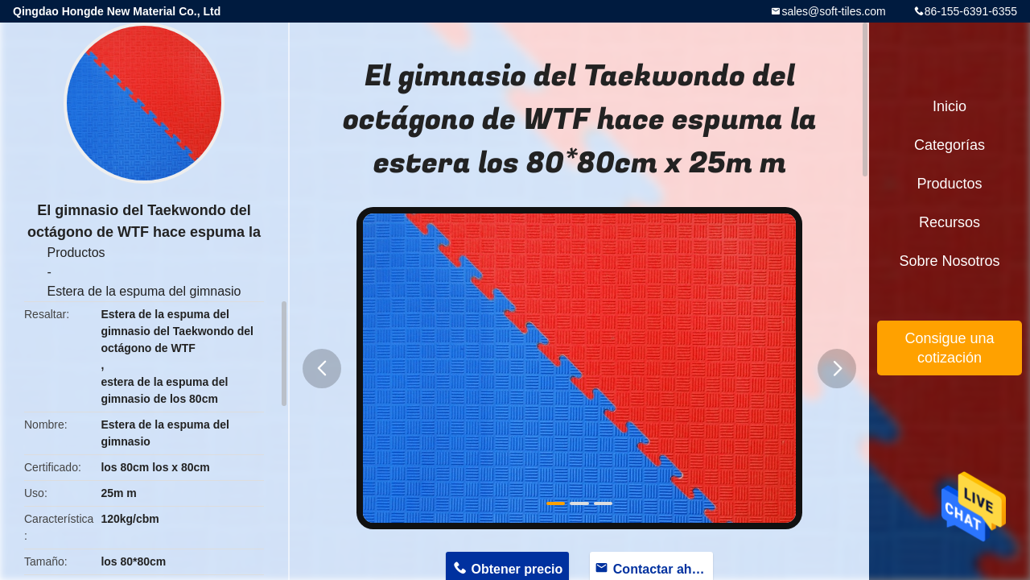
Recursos (949, 222)
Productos (76, 252)
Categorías (949, 145)
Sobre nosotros (949, 261)
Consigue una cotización (949, 348)
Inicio (949, 106)
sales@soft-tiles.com (833, 11)
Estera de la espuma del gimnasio (144, 291)
